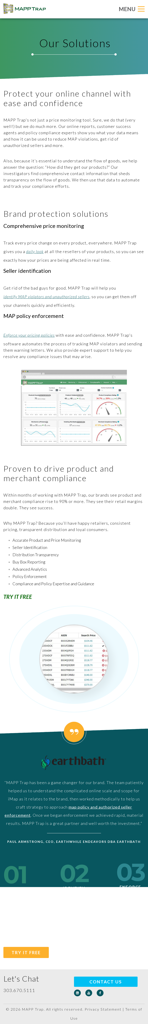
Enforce (130, 884)
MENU (132, 9)
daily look (35, 251)
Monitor (15, 886)
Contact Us (105, 981)
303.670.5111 (19, 990)
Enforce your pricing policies (29, 335)
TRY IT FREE (26, 952)
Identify (74, 885)
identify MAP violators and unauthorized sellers (46, 296)
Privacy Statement (103, 1009)
